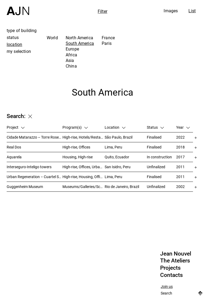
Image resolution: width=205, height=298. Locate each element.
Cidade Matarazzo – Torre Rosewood (34, 137)
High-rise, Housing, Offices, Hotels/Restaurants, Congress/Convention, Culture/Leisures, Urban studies (83, 176)
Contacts (171, 275)
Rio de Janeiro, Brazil (122, 186)
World (52, 38)
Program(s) (75, 127)
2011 (180, 166)
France (108, 38)
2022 (180, 137)
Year (183, 127)
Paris (107, 43)
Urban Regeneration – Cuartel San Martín (34, 176)
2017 (180, 156)
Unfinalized (156, 166)
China (71, 66)
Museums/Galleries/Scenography (83, 186)
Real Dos (14, 147)
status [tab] (13, 37)
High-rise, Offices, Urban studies (83, 166)
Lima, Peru (113, 147)
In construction (159, 156)
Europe (72, 49)
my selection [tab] (19, 51)
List (192, 11)
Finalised (154, 137)
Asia (70, 60)
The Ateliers (175, 260)
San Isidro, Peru (118, 166)
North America (79, 38)
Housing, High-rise (77, 156)
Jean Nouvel (175, 253)
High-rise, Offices (76, 147)
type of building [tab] (22, 30)
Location (115, 127)
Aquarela (14, 156)
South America (80, 43)
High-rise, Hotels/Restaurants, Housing (83, 137)
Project (16, 127)
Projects (170, 267)
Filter (102, 11)
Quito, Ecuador (117, 156)
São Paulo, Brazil (118, 137)
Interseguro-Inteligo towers (29, 166)
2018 (180, 147)
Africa (71, 55)
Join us (167, 286)
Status (155, 127)
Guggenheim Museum (25, 186)
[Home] (18, 7)
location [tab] (14, 44)
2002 (180, 186)
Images (171, 11)
